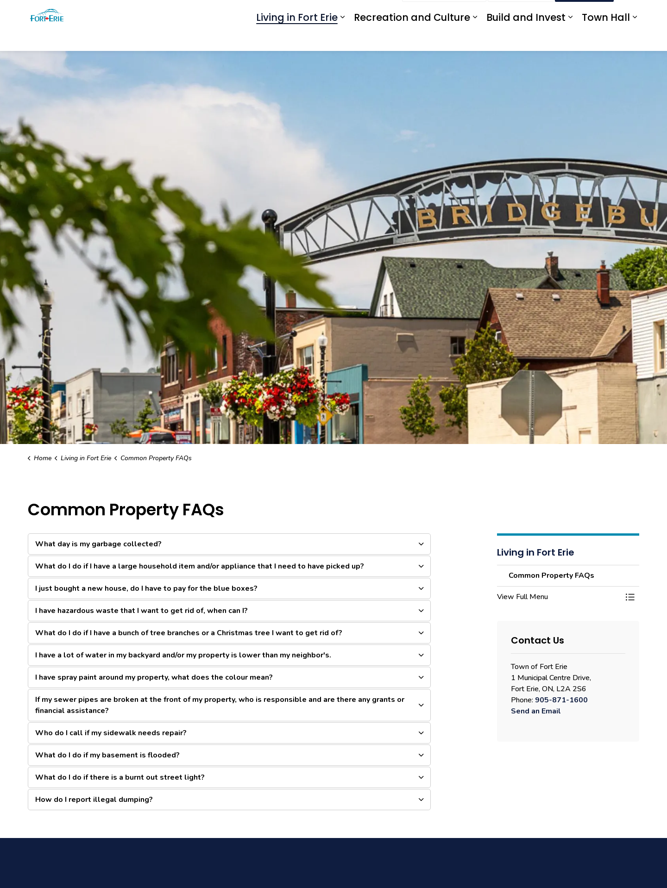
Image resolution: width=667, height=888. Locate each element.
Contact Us (521, 13)
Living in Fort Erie (297, 38)
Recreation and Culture (412, 38)
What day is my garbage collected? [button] (98, 544)
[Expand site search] (630, 12)
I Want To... (584, 13)
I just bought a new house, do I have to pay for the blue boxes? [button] (146, 588)
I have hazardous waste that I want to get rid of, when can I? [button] (141, 611)
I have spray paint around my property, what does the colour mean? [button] (154, 677)
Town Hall (606, 38)
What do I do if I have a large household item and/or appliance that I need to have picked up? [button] (199, 566)
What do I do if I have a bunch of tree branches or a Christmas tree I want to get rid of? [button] (188, 633)
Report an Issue (444, 13)
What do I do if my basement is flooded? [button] (107, 755)
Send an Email (536, 711)
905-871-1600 (561, 700)
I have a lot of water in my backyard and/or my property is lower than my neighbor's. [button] (183, 655)
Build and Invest (526, 38)
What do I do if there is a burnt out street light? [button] (120, 777)
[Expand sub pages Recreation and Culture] (474, 38)
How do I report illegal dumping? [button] (94, 799)
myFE (355, 12)
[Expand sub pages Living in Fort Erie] (342, 38)
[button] (559, 597)
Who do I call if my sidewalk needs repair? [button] (111, 733)
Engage (383, 12)
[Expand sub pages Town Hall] (634, 38)
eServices (324, 12)
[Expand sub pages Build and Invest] (570, 38)
